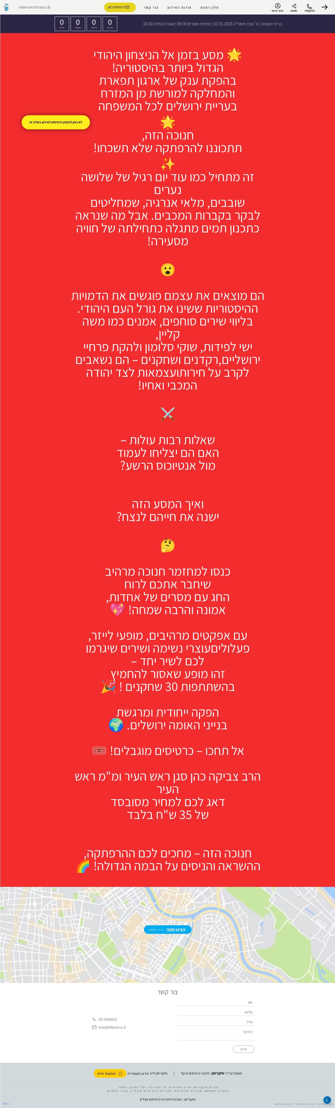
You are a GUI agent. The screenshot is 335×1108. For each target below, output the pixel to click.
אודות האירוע (179, 7)
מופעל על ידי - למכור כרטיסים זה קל (211, 1073)
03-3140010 (107, 1019)
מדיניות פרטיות (305, 1104)
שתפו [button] (293, 11)
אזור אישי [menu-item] (277, 8)
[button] (324, 7)
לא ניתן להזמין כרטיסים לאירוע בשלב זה (55, 122)
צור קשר (150, 7)
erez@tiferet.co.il (112, 1027)
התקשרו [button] (309, 11)
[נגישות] (327, 1100)
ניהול (6, 1103)
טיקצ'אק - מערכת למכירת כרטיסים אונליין (167, 1099)
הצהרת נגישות (283, 1104)
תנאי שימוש (325, 1104)
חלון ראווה (209, 7)
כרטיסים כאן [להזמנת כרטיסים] (116, 6)
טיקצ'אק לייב (158, 1073)
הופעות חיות (110, 1073)
